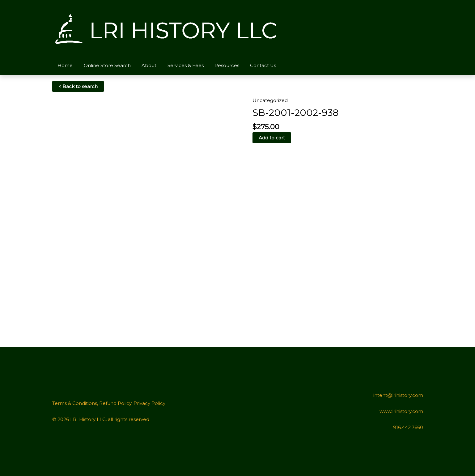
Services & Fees (180, 65)
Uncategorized (270, 100)
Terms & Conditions (74, 403)
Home (64, 65)
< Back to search (78, 86)
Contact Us (254, 65)
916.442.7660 (408, 427)
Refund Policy (115, 403)
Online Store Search (104, 65)
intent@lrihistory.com (398, 395)
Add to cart (272, 138)
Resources (219, 65)
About (145, 65)
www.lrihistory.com (401, 411)
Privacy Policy (149, 403)
